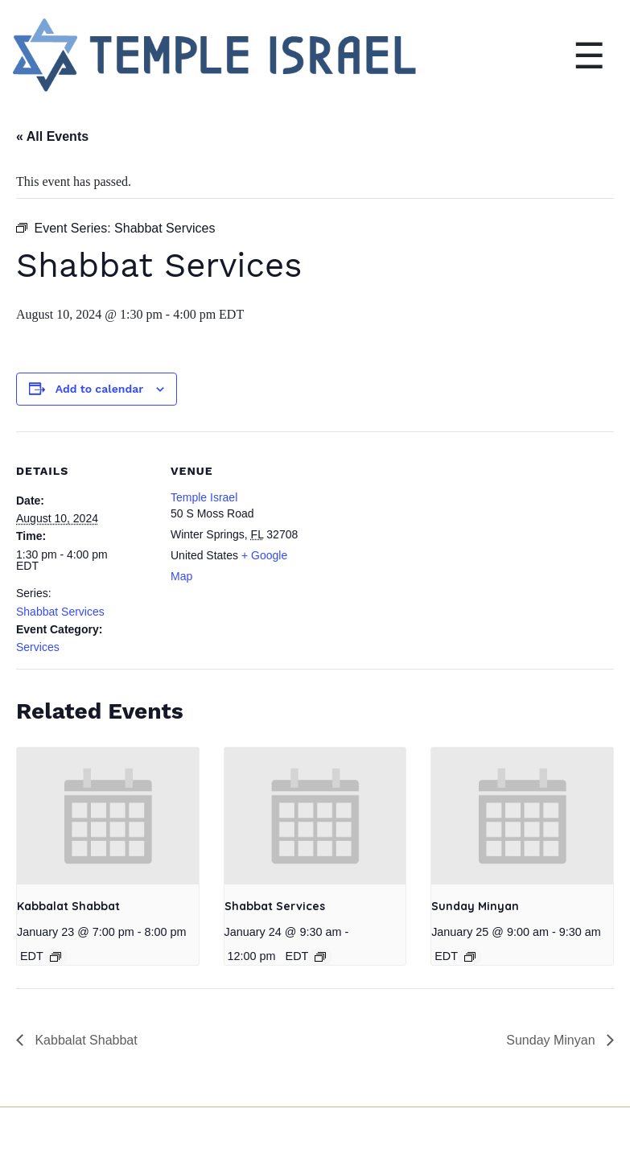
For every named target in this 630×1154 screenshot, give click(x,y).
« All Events (52, 136)
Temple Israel (204, 497)
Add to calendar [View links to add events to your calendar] (99, 388)
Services (38, 647)
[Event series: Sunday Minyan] (470, 957)
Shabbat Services (60, 611)
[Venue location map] (410, 543)
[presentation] (108, 816)
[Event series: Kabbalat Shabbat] (55, 957)
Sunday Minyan (475, 906)
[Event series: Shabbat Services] (320, 957)
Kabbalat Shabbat (68, 906)
